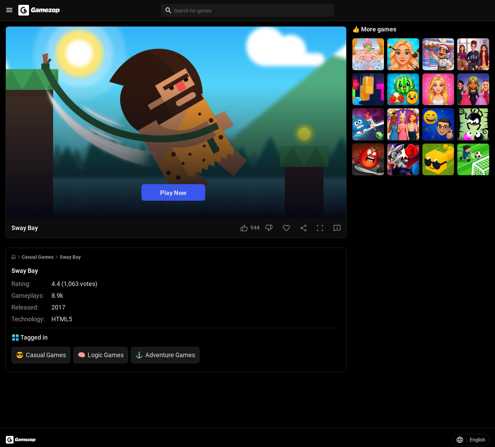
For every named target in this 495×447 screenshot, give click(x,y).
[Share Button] (303, 228)
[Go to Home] (13, 257)
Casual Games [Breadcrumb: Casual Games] (38, 257)
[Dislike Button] (269, 228)
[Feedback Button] (337, 228)
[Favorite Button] (286, 228)
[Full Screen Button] (320, 228)
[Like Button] (250, 228)
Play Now (173, 192)
